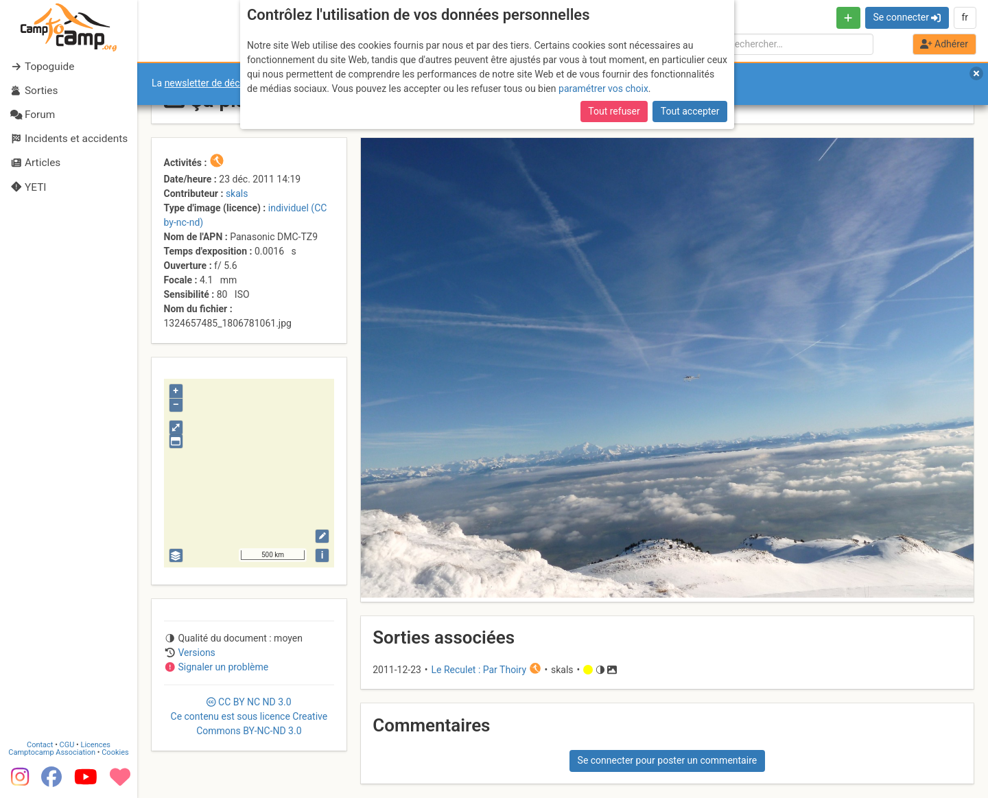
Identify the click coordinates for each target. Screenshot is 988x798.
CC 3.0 (249, 716)
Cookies (115, 752)
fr (964, 17)
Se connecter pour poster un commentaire (667, 760)
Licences (95, 744)
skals (237, 193)
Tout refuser (613, 111)
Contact (40, 744)
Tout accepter (690, 111)
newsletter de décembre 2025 (228, 83)
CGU (67, 744)
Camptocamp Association (51, 752)
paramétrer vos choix (603, 88)
